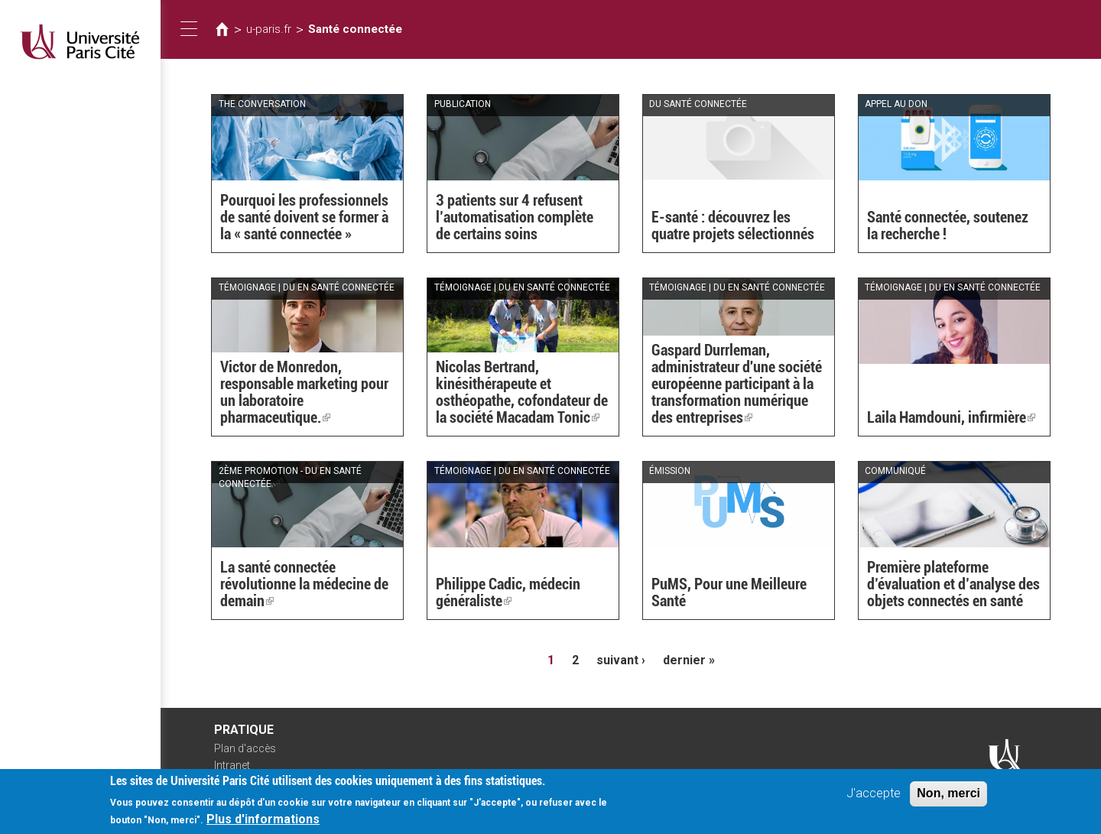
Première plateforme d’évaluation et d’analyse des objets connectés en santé (953, 584)
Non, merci (948, 796)
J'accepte (873, 797)
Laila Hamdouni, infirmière (951, 417)
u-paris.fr (268, 29)
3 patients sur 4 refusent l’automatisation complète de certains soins (514, 217)
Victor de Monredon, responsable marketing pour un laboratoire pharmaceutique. (304, 392)
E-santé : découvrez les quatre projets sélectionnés (732, 225)
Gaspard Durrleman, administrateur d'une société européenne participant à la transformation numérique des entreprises (736, 384)
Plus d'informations (263, 823)
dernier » (689, 660)
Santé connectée (355, 29)
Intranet (232, 765)
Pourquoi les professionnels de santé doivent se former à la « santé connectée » (304, 217)
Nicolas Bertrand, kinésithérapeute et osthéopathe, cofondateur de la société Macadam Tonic (522, 392)
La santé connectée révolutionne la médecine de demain (304, 584)
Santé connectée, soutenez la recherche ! (947, 225)
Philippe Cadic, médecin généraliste (508, 592)
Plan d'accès (245, 748)
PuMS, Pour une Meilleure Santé (729, 592)
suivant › (620, 660)
